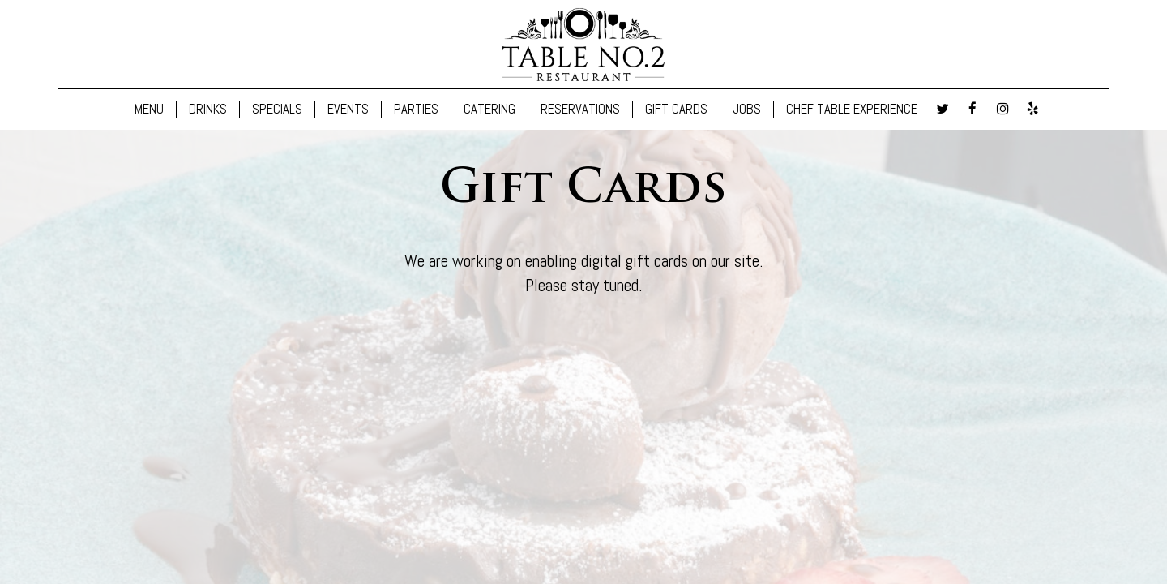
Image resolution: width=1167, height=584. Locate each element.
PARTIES (416, 109)
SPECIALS (277, 109)
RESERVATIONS (580, 109)
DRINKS (208, 109)
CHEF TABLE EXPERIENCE (851, 109)
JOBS (747, 109)
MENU (149, 109)
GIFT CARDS (676, 109)
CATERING (489, 109)
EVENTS (348, 109)
